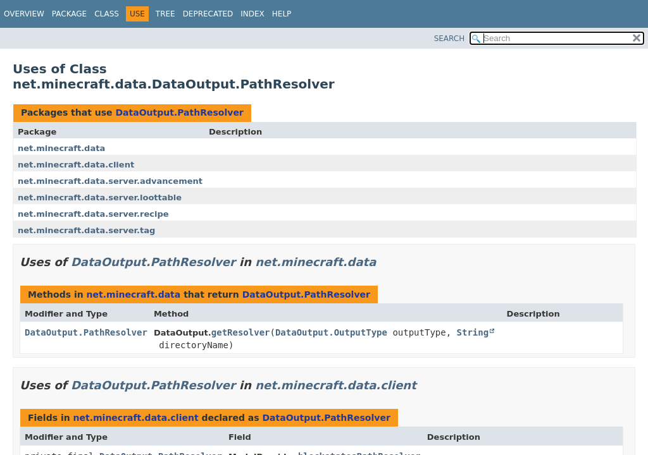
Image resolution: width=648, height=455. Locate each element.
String (473, 332)
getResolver (240, 332)
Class (106, 13)
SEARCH (449, 38)
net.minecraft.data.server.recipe (93, 214)
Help (282, 13)
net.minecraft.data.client (76, 164)
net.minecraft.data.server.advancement (110, 181)
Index (252, 13)
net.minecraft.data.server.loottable (100, 197)
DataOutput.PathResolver (179, 112)
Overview (24, 13)
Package (69, 13)
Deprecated (208, 13)
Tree (165, 13)
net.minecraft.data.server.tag (86, 230)
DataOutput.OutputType (331, 332)
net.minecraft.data (61, 148)
